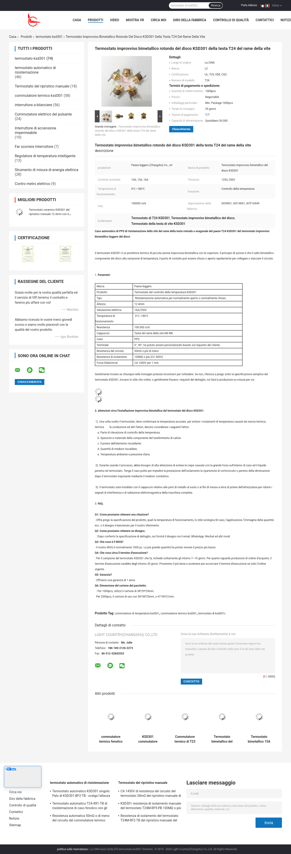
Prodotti (95, 20)
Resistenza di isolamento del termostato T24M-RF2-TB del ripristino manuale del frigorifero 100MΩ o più (149, 818)
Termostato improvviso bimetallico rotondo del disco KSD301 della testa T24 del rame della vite (127, 130)
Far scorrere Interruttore (34, 146)
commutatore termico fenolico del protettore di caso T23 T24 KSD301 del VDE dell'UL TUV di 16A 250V (111, 739)
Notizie (14, 818)
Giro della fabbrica (189, 20)
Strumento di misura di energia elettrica (46, 170)
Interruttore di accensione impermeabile (35, 130)
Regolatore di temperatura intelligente (45, 156)
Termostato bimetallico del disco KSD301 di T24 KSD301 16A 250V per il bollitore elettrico (222, 739)
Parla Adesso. (249, 5)
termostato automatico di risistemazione (35, 70)
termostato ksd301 (49, 36)
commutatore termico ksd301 (39, 95)
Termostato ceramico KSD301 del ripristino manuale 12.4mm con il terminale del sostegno (49, 214)
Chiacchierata (181, 129)
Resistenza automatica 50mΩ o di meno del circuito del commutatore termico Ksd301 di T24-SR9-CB (81, 818)
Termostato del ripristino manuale (42, 86)
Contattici (265, 20)
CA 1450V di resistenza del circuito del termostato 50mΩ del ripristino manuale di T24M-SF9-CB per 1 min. (150, 794)
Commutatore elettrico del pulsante (43, 114)
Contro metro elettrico (32, 184)
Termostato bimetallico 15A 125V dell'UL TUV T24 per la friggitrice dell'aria (259, 739)
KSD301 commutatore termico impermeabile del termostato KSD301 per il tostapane (147, 739)
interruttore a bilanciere (33, 105)
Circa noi (158, 20)
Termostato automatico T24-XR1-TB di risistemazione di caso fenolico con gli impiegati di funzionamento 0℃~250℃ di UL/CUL (82, 806)
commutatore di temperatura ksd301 (137, 613)
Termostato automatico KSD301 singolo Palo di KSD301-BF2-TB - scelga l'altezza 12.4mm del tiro (81, 794)
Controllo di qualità (231, 20)
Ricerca (215, 5)
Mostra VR (135, 20)
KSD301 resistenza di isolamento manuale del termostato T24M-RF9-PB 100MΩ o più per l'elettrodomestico (150, 806)
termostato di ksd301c (212, 613)
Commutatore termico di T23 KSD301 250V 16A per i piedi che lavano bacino (185, 739)
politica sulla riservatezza (72, 849)
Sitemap (15, 825)
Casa (77, 20)
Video (114, 20)
